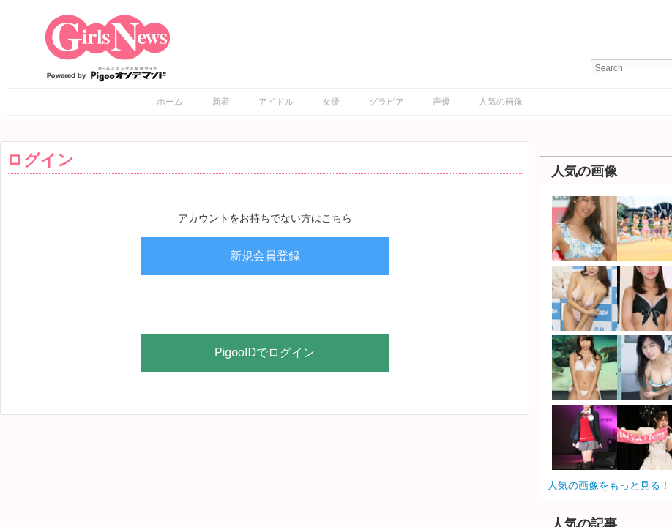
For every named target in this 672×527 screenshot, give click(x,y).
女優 (331, 102)
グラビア (386, 102)
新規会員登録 (265, 256)
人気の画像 (501, 102)
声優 (441, 102)
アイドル (276, 102)
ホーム (170, 102)
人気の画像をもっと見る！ (609, 485)
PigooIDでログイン (264, 352)
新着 (221, 102)
